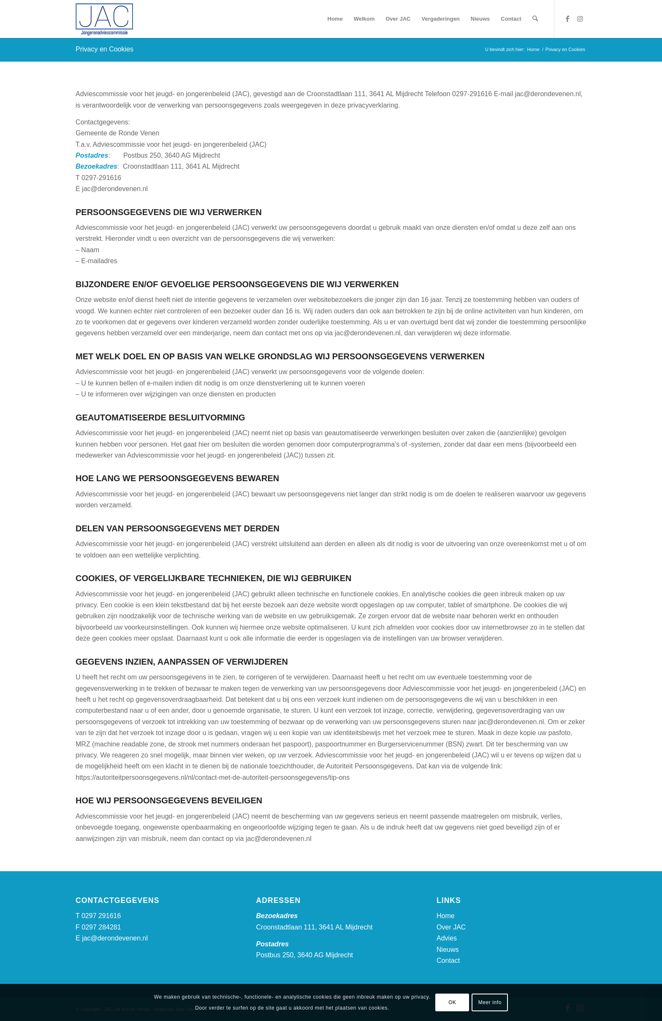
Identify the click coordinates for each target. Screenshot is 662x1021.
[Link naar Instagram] (580, 18)
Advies (447, 938)
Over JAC (451, 927)
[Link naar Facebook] (567, 18)
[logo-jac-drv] (104, 19)
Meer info (490, 1002)
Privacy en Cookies (104, 49)
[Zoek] (535, 19)
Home (446, 915)
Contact (448, 960)
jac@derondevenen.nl (115, 938)
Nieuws (448, 949)
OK (452, 1002)
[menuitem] (335, 19)
